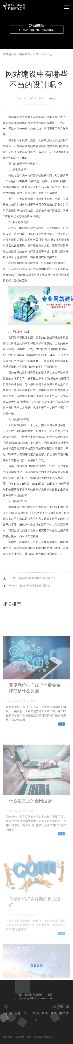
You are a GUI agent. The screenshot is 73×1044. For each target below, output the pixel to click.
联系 (53, 1013)
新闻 (44, 1013)
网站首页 (24, 54)
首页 (9, 1013)
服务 (18, 1013)
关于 (27, 1013)
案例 (36, 1013)
